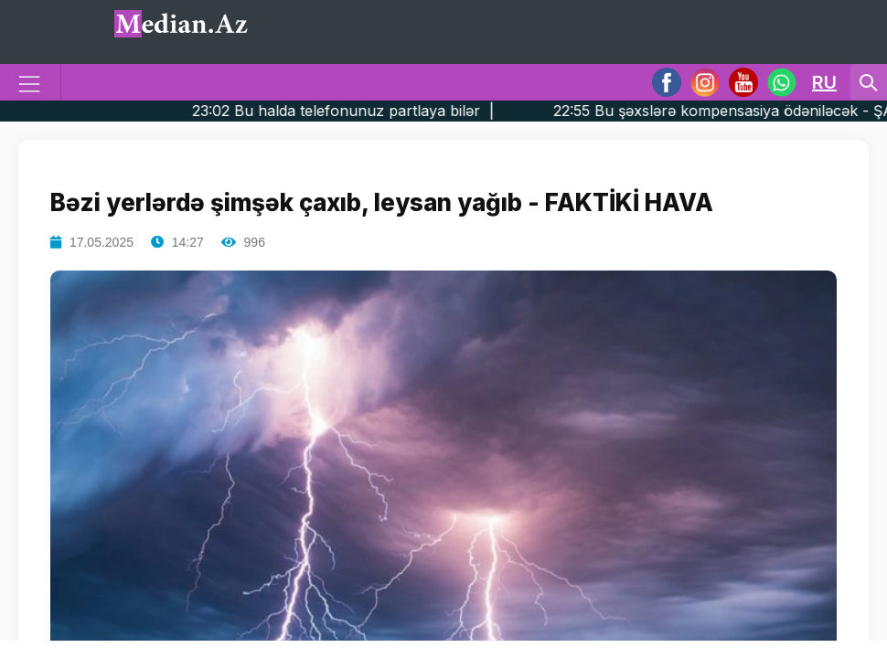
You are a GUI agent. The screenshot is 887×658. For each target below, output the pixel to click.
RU (824, 82)
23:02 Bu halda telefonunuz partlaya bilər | (378, 110)
